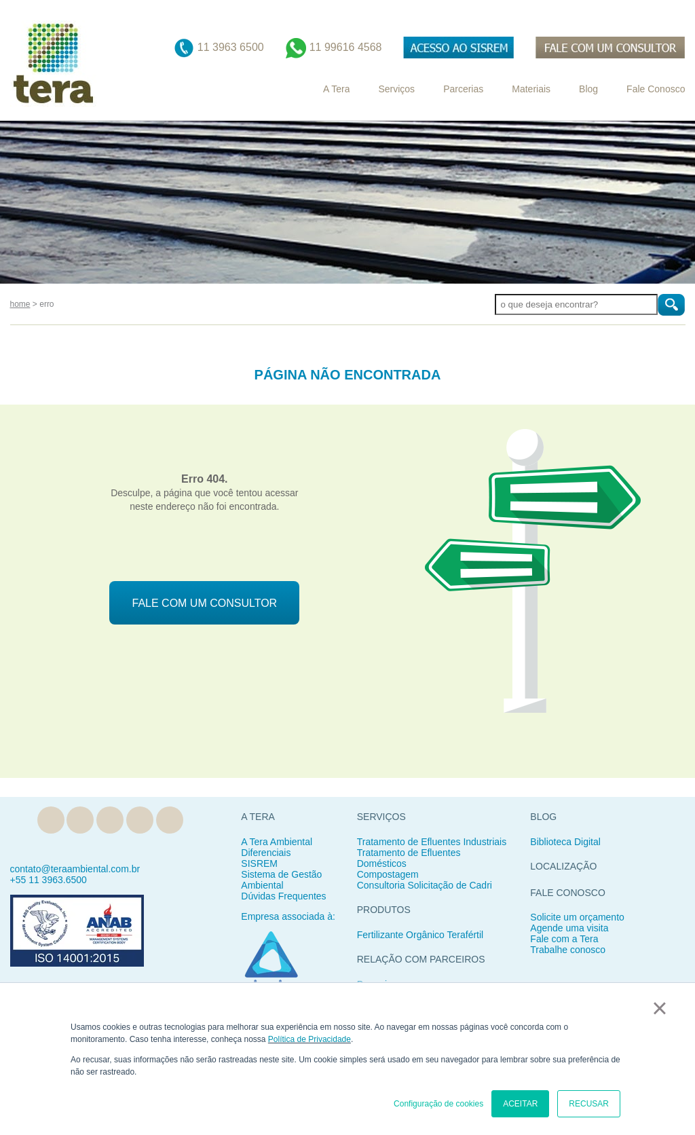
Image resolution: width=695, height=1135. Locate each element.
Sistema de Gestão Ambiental (281, 880)
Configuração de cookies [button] (438, 1104)
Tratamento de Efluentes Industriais (432, 841)
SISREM (259, 863)
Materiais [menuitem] (531, 88)
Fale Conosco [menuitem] (655, 88)
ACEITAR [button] (520, 1104)
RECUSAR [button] (589, 1104)
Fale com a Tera (564, 938)
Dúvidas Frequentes (283, 896)
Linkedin (80, 820)
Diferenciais (265, 852)
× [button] (659, 1008)
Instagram (139, 820)
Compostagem (388, 874)
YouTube (169, 820)
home (20, 304)
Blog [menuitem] (588, 88)
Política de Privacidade (309, 1039)
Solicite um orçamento (577, 917)
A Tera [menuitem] (336, 88)
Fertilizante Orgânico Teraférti (419, 934)
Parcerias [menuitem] (463, 88)
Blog (50, 820)
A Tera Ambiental (276, 841)
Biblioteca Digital (565, 841)
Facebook (110, 820)
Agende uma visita (569, 928)
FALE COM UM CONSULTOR (205, 603)
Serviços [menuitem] (396, 88)
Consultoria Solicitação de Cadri (424, 885)
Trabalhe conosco (567, 949)
